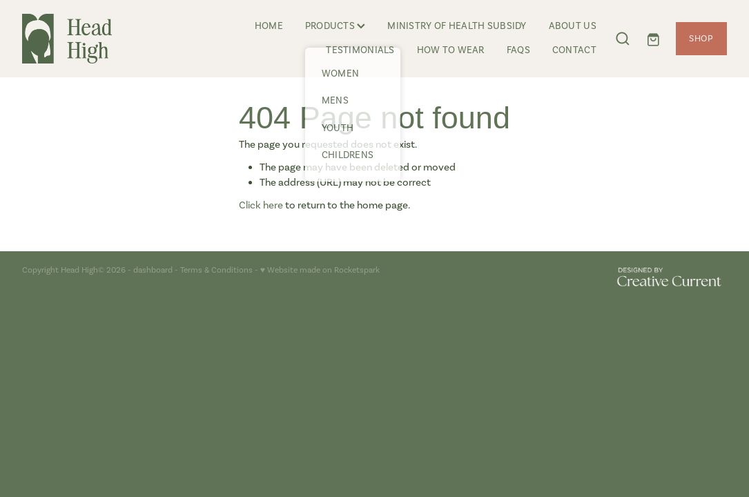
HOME (269, 26)
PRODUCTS (335, 26)
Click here (261, 205)
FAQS (518, 50)
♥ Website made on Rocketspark (320, 270)
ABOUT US (572, 26)
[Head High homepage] (92, 39)
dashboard (153, 270)
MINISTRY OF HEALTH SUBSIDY (456, 26)
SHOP (701, 38)
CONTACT (574, 50)
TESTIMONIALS (360, 50)
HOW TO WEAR (451, 50)
